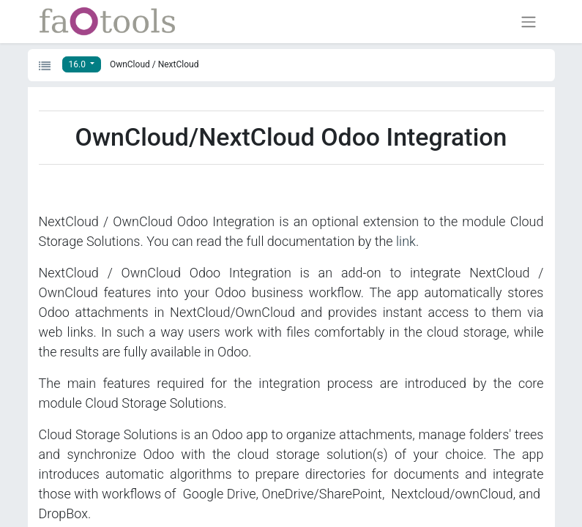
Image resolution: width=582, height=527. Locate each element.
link (406, 241)
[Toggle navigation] (528, 21)
